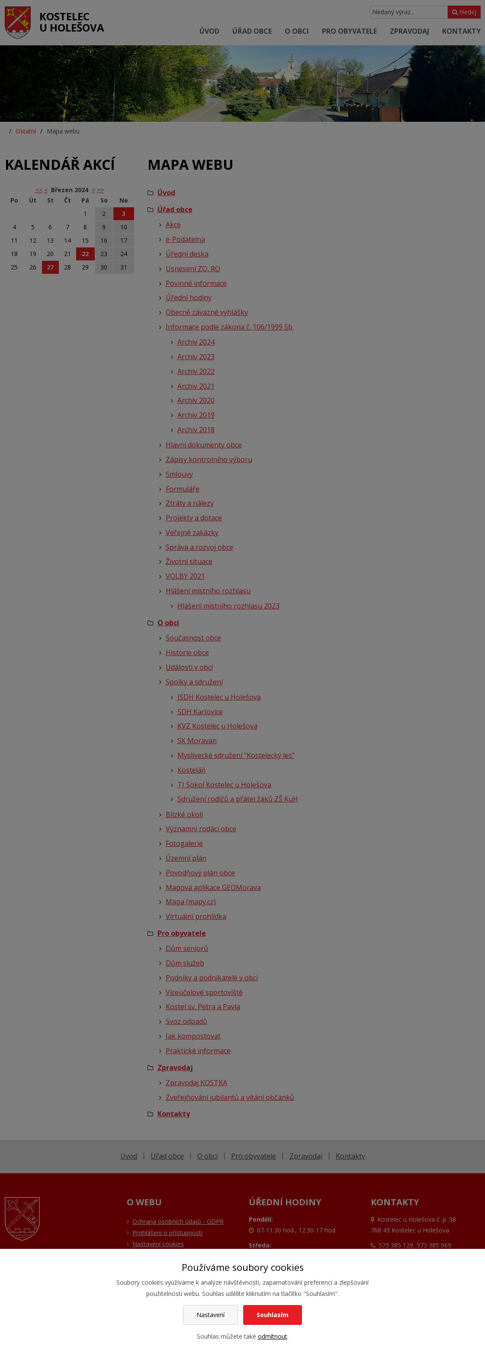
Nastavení (210, 1315)
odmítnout (272, 1336)
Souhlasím (273, 1315)
